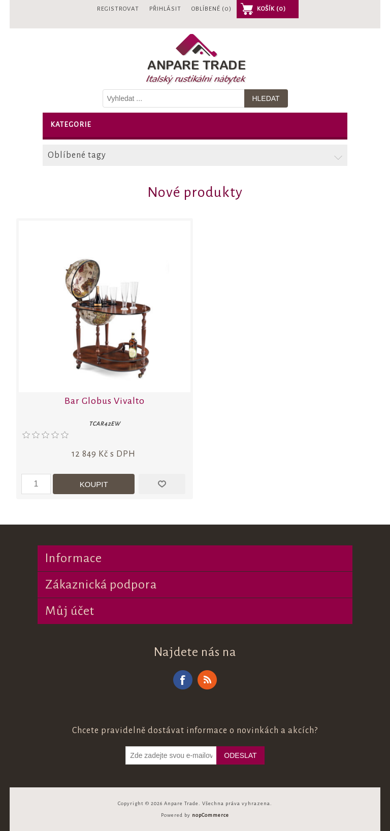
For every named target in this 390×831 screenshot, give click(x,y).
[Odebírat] (171, 755)
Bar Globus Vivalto (104, 401)
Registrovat (118, 9)
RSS (207, 679)
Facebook (182, 679)
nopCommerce (210, 815)
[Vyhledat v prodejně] (174, 98)
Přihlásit (165, 9)
